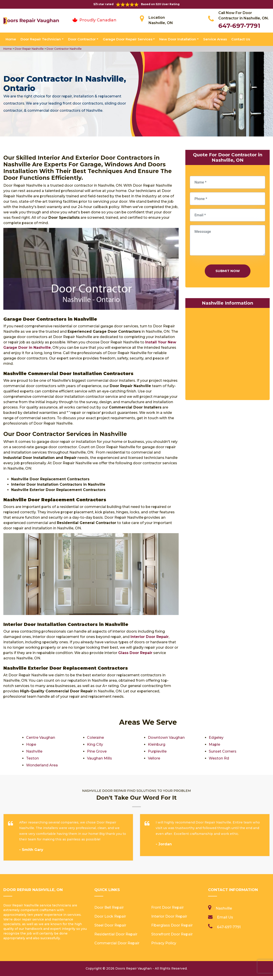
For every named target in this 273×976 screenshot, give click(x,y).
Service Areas (215, 39)
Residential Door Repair (115, 934)
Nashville (34, 751)
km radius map (227, 355)
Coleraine (95, 737)
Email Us (225, 917)
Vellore (154, 758)
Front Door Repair (167, 907)
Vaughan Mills (99, 758)
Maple (214, 744)
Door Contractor (82, 39)
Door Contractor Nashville (64, 48)
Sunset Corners (222, 751)
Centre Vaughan (40, 737)
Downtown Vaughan (166, 737)
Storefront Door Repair (172, 934)
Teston (32, 758)
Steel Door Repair (110, 925)
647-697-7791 (239, 25)
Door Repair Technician (41, 39)
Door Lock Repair (110, 916)
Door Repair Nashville (29, 48)
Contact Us (240, 39)
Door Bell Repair (109, 907)
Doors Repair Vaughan (133, 968)
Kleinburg (156, 744)
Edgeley (216, 737)
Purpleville (157, 751)
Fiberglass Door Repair (172, 925)
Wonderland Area (42, 765)
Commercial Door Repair (116, 943)
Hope (31, 744)
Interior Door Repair (169, 916)
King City (95, 744)
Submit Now (227, 271)
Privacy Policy (163, 943)
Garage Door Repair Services (127, 39)
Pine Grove (97, 751)
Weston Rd (219, 758)
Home (11, 39)
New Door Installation (177, 39)
